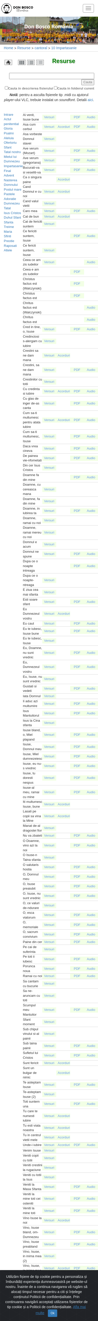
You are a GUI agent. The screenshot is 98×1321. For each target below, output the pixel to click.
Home (8, 48)
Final (7, 171)
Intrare (8, 114)
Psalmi (9, 133)
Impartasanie (13, 166)
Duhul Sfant (12, 217)
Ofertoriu (10, 142)
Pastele (9, 194)
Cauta (87, 82)
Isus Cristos (12, 213)
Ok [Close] (52, 1308)
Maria (8, 231)
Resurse (23, 48)
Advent (9, 175)
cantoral (40, 48)
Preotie (9, 241)
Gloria (8, 128)
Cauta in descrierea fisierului (30, 88)
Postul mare (12, 189)
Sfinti (7, 236)
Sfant (7, 147)
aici (90, 100)
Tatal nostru (12, 152)
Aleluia (9, 138)
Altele (8, 250)
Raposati (10, 246)
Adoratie (10, 199)
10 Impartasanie (63, 48)
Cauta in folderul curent (75, 88)
